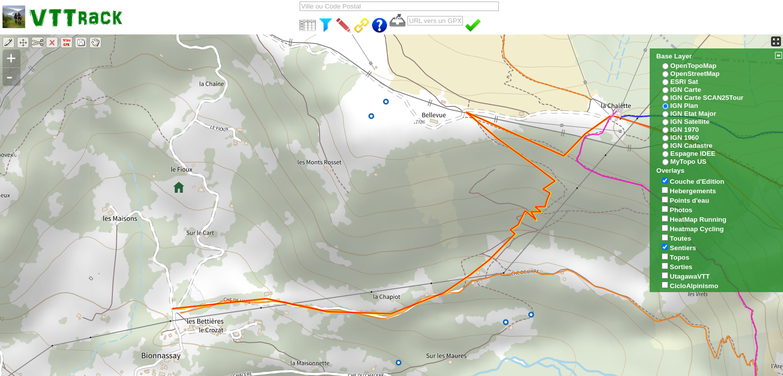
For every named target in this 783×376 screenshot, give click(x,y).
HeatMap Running (698, 219)
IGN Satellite (690, 121)
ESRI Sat (684, 81)
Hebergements (693, 191)
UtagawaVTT (690, 276)
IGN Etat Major (693, 113)
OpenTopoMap (693, 65)
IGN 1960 (684, 137)
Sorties (681, 267)
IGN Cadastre (691, 145)
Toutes (680, 238)
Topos (679, 257)
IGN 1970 (684, 129)
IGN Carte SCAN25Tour (706, 97)
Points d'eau (689, 200)
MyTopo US (688, 161)
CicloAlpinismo (694, 286)
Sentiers (683, 248)
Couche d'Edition (697, 181)
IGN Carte (685, 89)
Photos (681, 210)
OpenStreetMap (695, 73)
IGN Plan (684, 105)
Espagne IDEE (692, 153)
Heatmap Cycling (697, 229)
